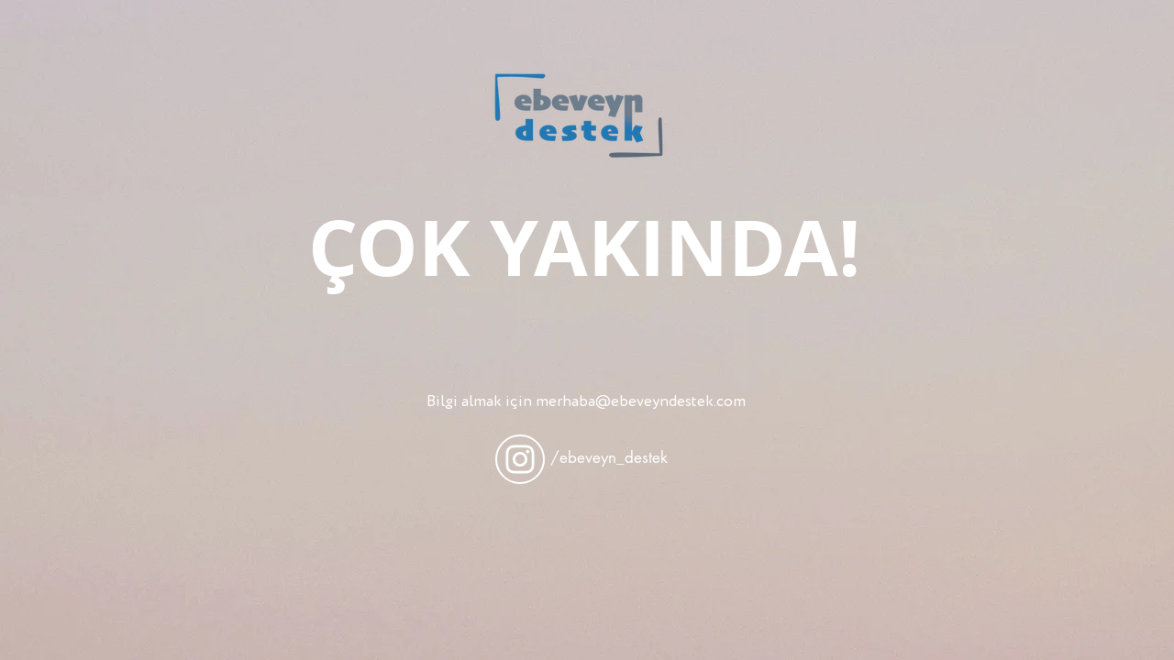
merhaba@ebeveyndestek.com (641, 402)
